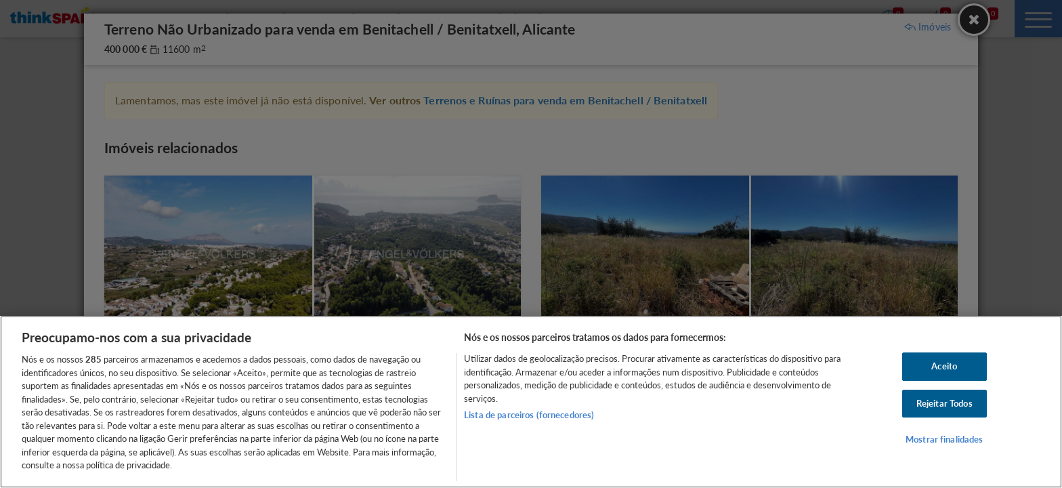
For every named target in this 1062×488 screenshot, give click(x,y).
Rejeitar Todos (944, 403)
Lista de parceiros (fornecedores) (529, 414)
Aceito (944, 366)
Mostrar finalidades (944, 439)
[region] (531, 402)
